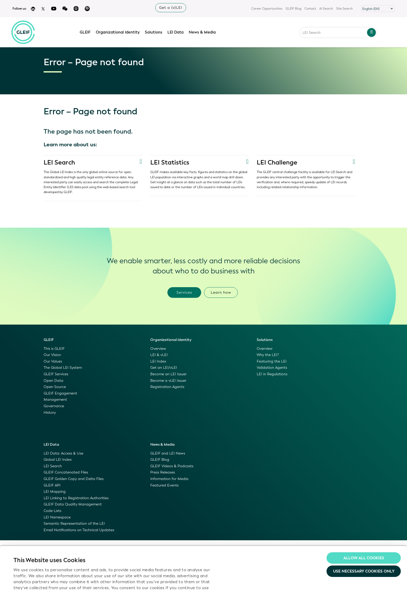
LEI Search (59, 162)
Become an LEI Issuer (168, 374)
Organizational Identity (118, 32)
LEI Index (158, 361)
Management (55, 399)
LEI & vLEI (159, 354)
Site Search (344, 8)
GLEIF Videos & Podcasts (171, 466)
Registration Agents (167, 386)
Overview (158, 348)
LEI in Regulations (272, 374)
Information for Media (169, 478)
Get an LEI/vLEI (163, 367)
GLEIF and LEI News (167, 453)
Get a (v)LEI (170, 7)
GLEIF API (52, 485)
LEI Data (176, 32)
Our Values (53, 361)
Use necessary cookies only (364, 531)
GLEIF (85, 32)
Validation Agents (272, 367)
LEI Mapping (55, 491)
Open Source (55, 386)
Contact (310, 8)
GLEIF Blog (293, 8)
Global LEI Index (58, 459)
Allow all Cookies (363, 517)
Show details (25, 581)
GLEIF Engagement (60, 393)
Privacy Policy (113, 562)
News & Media (202, 32)
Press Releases (162, 472)
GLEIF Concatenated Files (66, 472)
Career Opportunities (266, 8)
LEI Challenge (277, 162)
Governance (54, 406)
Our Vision (52, 354)
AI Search (326, 8)
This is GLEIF (54, 348)
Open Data (53, 380)
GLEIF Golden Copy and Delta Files (74, 478)
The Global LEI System (63, 367)
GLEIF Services (56, 374)
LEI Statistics (169, 162)
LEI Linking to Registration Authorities (76, 498)
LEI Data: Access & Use (63, 453)
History (50, 412)
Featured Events (164, 485)
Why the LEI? (268, 354)
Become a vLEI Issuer (168, 380)
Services (184, 292)
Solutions (154, 32)
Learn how (221, 292)
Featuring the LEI (272, 361)
